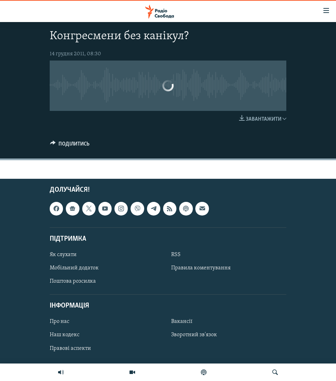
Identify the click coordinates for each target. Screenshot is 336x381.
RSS (176, 254)
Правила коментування (201, 268)
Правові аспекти (70, 348)
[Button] (70, 145)
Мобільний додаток (74, 268)
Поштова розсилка (73, 281)
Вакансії (181, 322)
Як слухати (63, 254)
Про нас (59, 322)
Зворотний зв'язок (194, 335)
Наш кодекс (64, 335)
